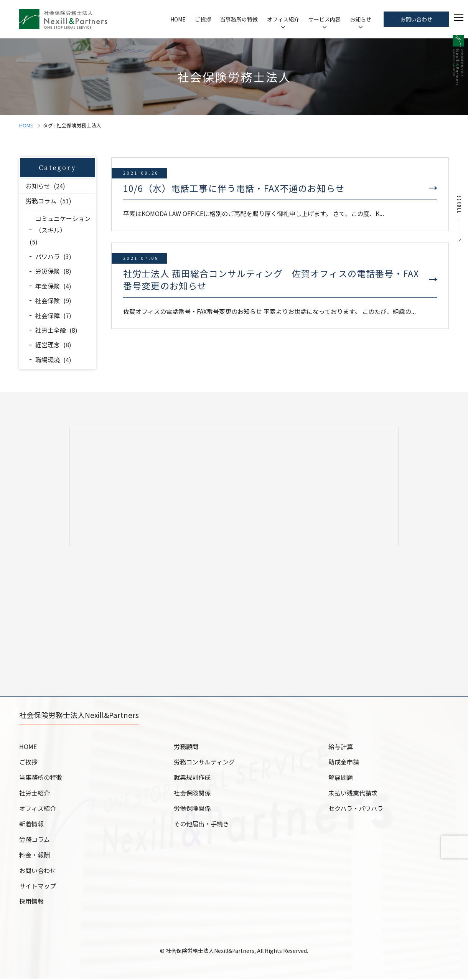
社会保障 (47, 315)
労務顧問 (186, 746)
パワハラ (47, 256)
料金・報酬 (34, 855)
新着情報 (31, 824)
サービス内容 (324, 19)
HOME (178, 19)
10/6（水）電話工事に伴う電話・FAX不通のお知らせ (233, 188)
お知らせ (360, 19)
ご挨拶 (203, 19)
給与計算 (340, 746)
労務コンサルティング (204, 762)
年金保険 (47, 286)
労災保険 (47, 271)
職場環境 (47, 359)
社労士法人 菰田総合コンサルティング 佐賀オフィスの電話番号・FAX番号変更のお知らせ (271, 279)
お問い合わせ (416, 19)
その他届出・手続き (201, 824)
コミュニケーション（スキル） (63, 224)
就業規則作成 (192, 777)
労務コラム (41, 200)
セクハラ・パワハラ (355, 808)
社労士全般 (50, 330)
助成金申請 (343, 762)
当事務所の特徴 (239, 19)
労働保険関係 (192, 808)
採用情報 (31, 901)
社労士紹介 (34, 793)
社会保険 (47, 300)
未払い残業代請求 (352, 793)
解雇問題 (340, 777)
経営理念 (47, 344)
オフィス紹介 (283, 19)
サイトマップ (37, 886)
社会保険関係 (192, 793)
